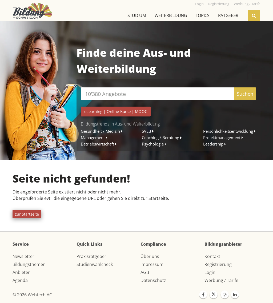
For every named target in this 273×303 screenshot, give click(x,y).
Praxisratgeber (91, 256)
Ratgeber (228, 15)
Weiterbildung (171, 15)
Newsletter (23, 256)
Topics (203, 15)
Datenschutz (153, 280)
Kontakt (212, 256)
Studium (136, 15)
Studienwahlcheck (95, 264)
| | (115, 111)
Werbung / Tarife (221, 280)
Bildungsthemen (29, 264)
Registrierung (218, 264)
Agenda (20, 280)
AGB (144, 272)
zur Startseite (27, 214)
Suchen (245, 94)
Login (209, 272)
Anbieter (21, 272)
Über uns (149, 256)
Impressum (151, 264)
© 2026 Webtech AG (33, 295)
